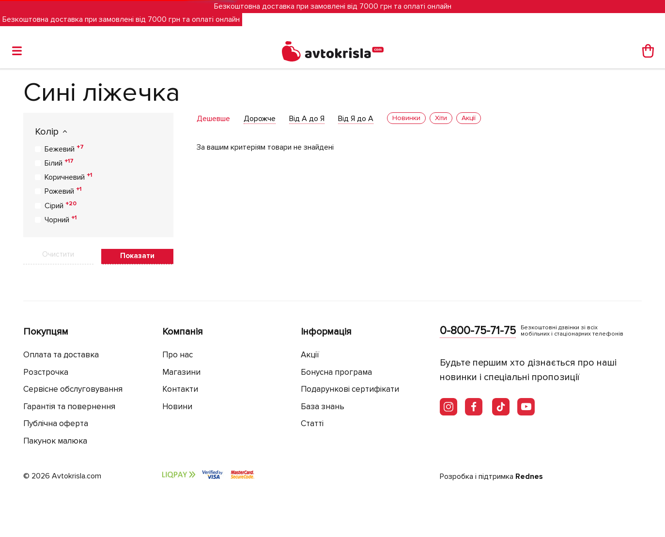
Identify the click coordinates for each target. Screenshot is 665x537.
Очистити (58, 254)
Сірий (61, 205)
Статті (312, 423)
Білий (59, 162)
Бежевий (64, 148)
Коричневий (68, 176)
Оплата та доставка (61, 355)
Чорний (61, 219)
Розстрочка (45, 372)
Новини (177, 406)
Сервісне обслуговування (73, 389)
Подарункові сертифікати (350, 389)
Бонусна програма (336, 372)
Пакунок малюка (55, 441)
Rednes (529, 476)
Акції (310, 355)
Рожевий (63, 190)
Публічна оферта (55, 423)
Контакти (180, 389)
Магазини (181, 372)
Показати (137, 255)
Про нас (177, 355)
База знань (322, 406)
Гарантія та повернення (69, 406)
